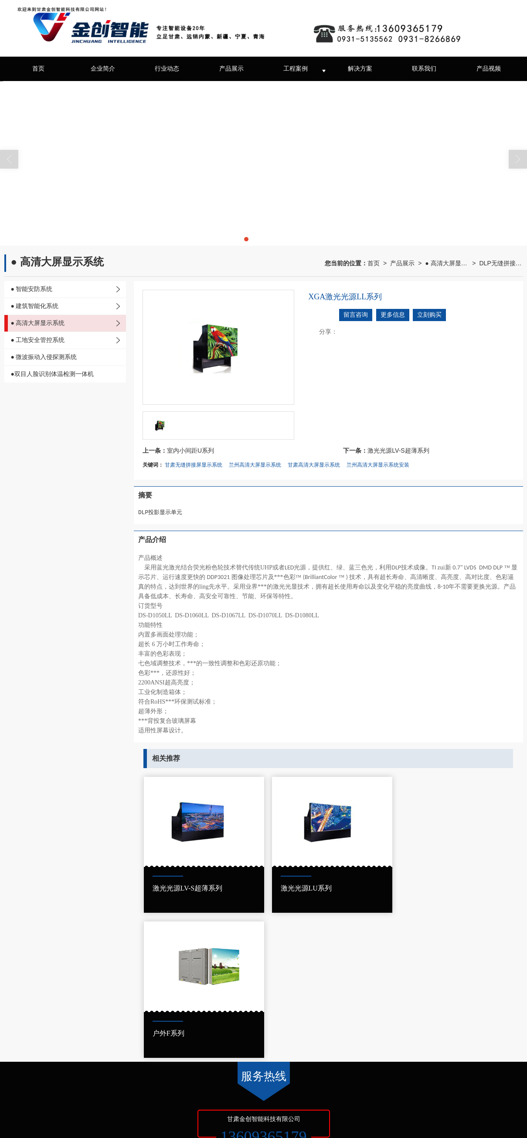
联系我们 (424, 68)
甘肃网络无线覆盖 (44, 1116)
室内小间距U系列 (190, 450)
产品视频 (488, 68)
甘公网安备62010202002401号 (59, 1124)
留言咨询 (355, 315)
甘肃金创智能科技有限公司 (91, 1098)
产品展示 (231, 68)
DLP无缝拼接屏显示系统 (501, 263)
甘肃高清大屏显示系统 (314, 465)
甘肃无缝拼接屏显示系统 (193, 465)
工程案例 (295, 68)
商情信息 (155, 1098)
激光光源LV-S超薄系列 (398, 450)
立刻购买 (429, 315)
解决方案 (360, 68)
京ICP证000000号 (209, 1098)
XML (134, 1098)
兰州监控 (45, 1107)
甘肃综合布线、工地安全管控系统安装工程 (238, 1107)
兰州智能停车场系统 (364, 1107)
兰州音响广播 (167, 1107)
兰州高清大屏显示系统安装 (378, 465)
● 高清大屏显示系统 (447, 263)
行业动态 (167, 68)
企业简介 (103, 68)
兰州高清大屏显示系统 (255, 465)
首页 (38, 68)
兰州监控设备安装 (315, 1107)
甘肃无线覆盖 (86, 1116)
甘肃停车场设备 (80, 1107)
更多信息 (393, 315)
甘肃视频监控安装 (125, 1107)
